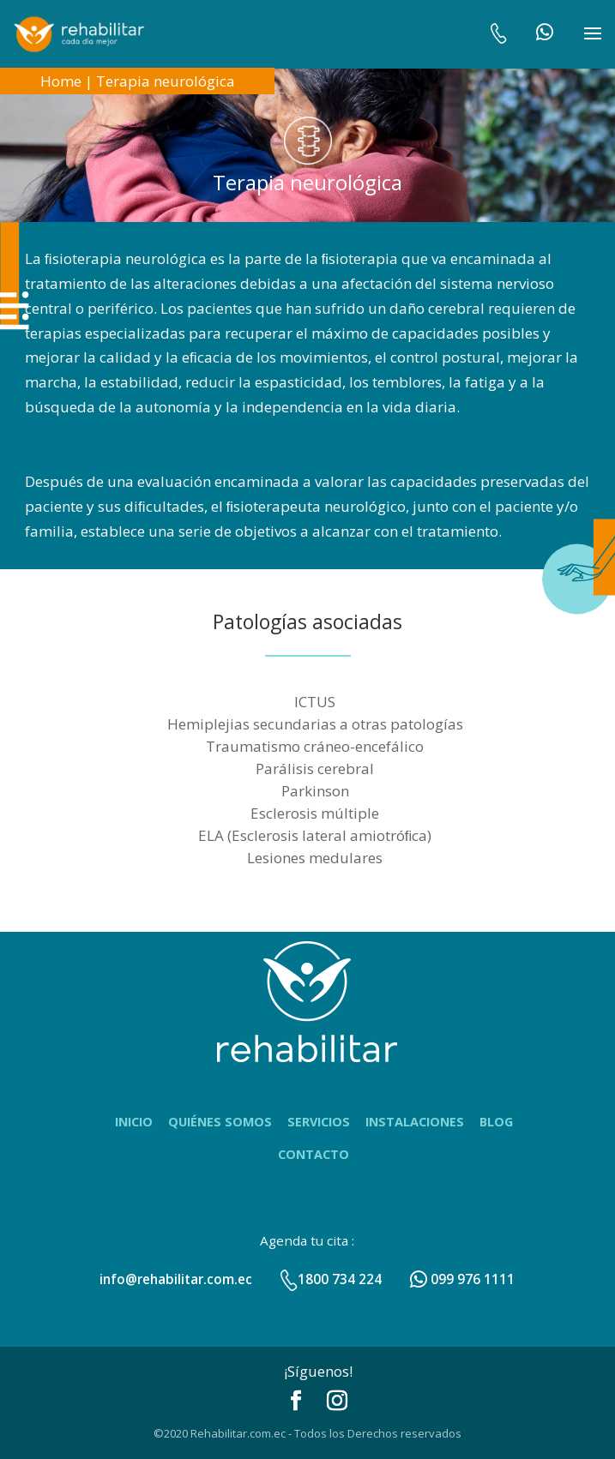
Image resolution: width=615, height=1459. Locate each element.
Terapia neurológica (165, 81)
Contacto (313, 1154)
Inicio (134, 1122)
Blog (496, 1122)
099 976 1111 (462, 1279)
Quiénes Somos (220, 1122)
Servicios (318, 1122)
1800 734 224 (330, 1279)
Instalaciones (414, 1122)
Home (60, 81)
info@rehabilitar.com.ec (175, 1279)
